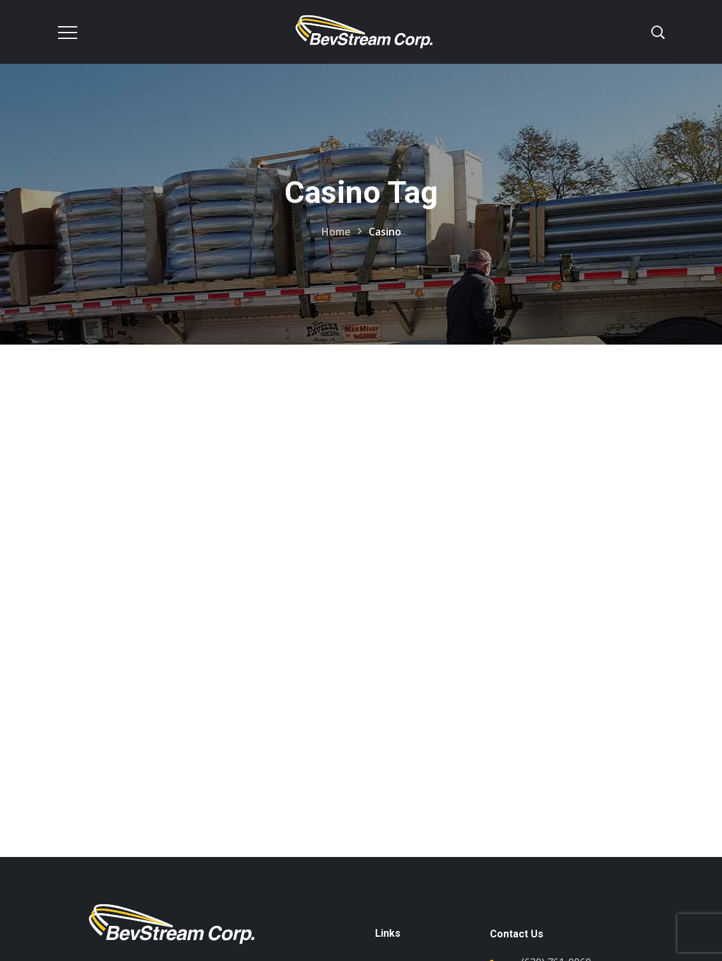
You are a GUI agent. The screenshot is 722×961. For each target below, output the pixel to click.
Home (336, 232)
